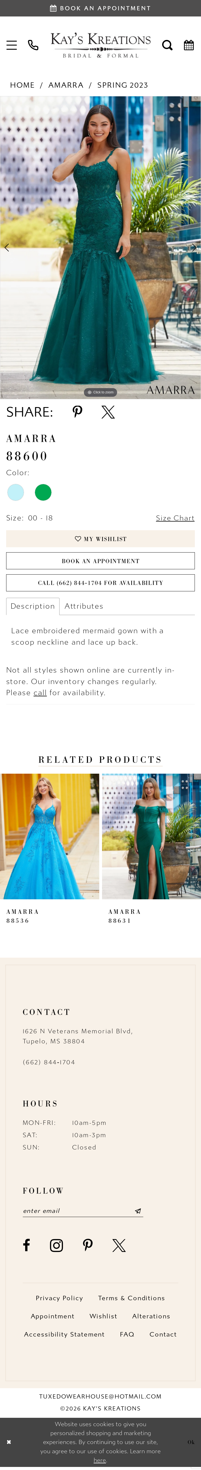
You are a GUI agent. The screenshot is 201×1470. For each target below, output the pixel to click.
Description (33, 609)
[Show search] (167, 45)
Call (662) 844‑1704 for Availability (101, 585)
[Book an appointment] (100, 8)
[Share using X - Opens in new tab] (108, 412)
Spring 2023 (122, 85)
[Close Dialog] (9, 1445)
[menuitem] (12, 45)
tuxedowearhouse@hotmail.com (100, 1400)
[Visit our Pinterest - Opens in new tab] (88, 1249)
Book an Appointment (100, 563)
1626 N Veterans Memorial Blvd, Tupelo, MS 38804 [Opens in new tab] (78, 1039)
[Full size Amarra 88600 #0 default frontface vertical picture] (100, 247)
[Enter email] (86, 1214)
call (40, 696)
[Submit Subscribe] (142, 1214)
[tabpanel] (100, 247)
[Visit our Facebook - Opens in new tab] (27, 1249)
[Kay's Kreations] (100, 45)
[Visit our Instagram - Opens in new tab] (57, 1249)
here (100, 1463)
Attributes (84, 609)
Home (22, 85)
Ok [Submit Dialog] (191, 1445)
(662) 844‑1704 (49, 1065)
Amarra (66, 85)
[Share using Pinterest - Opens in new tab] (77, 412)
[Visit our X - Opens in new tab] (119, 1249)
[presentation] (49, 839)
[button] (12, 45)
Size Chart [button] (175, 518)
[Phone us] (33, 45)
